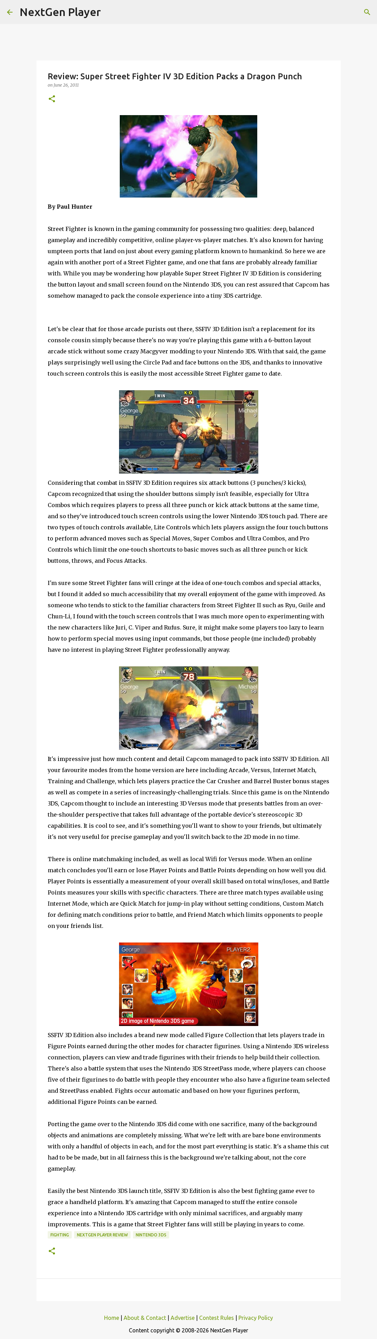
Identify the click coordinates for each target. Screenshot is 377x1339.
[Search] (367, 12)
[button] (52, 99)
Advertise (183, 1318)
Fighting (59, 1235)
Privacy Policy (255, 1318)
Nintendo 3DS (151, 1235)
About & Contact (145, 1318)
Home (111, 1318)
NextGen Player (60, 12)
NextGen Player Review (102, 1235)
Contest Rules (216, 1318)
